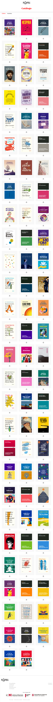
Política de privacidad (18, 699)
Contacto (11, 688)
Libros (3, 13)
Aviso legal (11, 699)
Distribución (12, 687)
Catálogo (11, 684)
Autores (9, 13)
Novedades (12, 683)
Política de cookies (26, 699)
